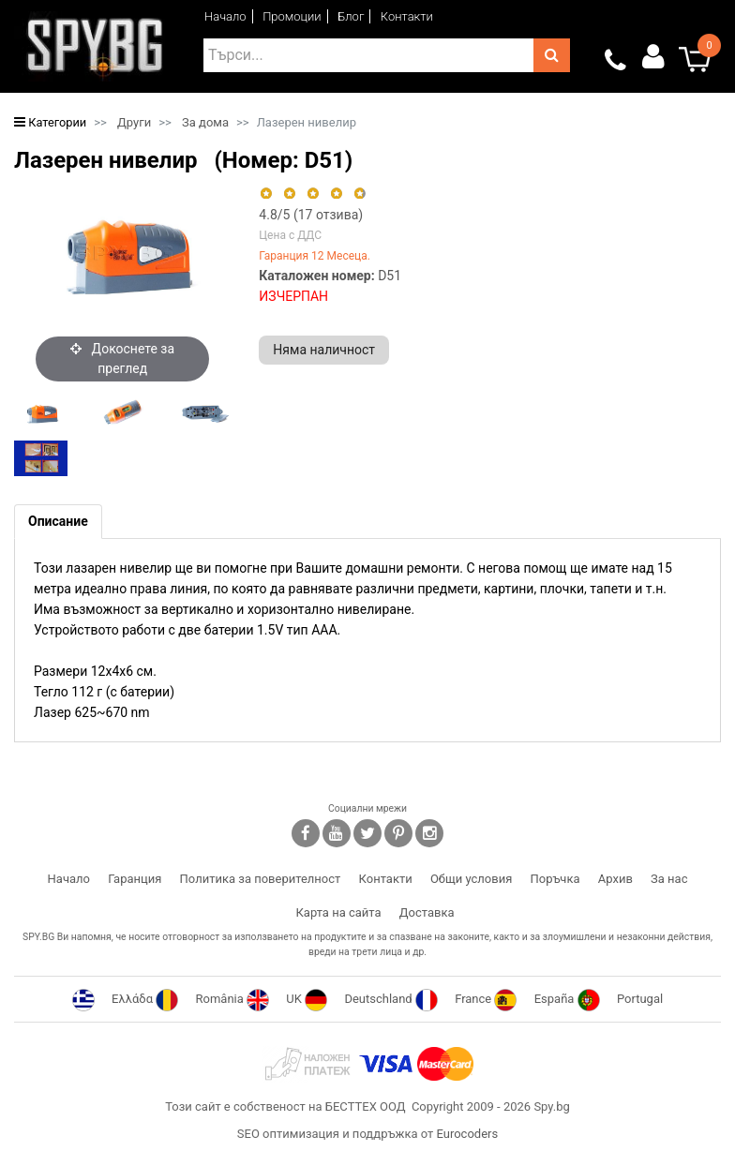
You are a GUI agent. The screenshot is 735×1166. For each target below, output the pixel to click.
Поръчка (555, 879)
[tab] (58, 521)
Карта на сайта (338, 912)
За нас (669, 879)
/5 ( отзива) (311, 214)
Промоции (292, 16)
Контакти (407, 16)
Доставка (427, 912)
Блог (351, 16)
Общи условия (471, 879)
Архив (615, 879)
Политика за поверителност (260, 879)
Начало (225, 16)
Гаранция (134, 879)
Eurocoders (467, 1134)
